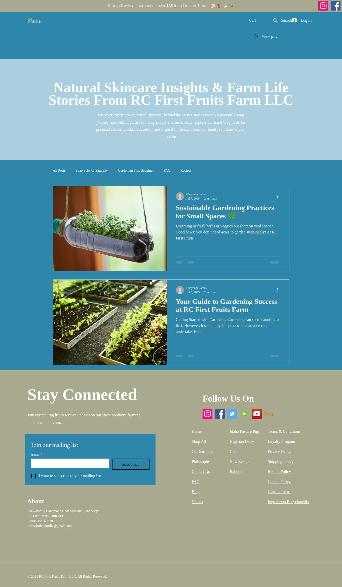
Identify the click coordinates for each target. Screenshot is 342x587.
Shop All (199, 441)
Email (36, 454)
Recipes (186, 170)
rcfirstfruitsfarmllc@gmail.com (49, 526)
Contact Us (201, 471)
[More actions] (279, 196)
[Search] (282, 20)
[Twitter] (232, 414)
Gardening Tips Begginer (136, 170)
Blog (196, 492)
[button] (39, 20)
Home (197, 431)
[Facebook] (335, 6)
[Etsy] (269, 414)
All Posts (59, 170)
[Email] (68, 463)
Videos (197, 502)
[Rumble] (244, 414)
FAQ (167, 170)
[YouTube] (257, 414)
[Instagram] (323, 6)
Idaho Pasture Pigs (245, 431)
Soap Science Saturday (91, 170)
